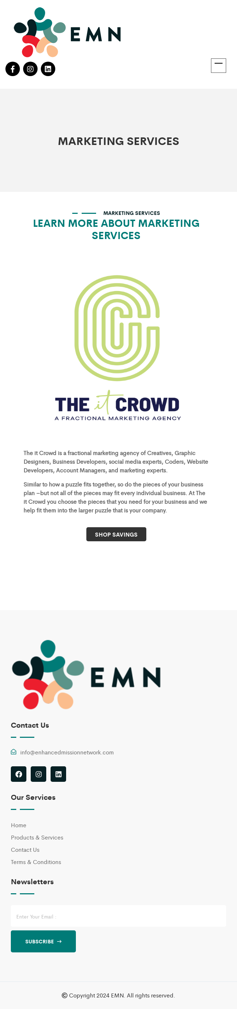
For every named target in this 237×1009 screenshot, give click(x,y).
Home (18, 825)
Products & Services (37, 837)
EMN (117, 995)
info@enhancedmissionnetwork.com (67, 752)
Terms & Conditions (36, 862)
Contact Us (25, 849)
